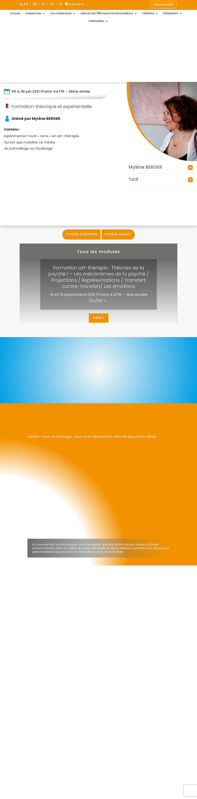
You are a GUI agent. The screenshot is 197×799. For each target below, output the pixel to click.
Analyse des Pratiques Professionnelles (107, 13)
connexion (163, 5)
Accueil (15, 13)
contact (77, 4)
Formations (33, 13)
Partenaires (96, 21)
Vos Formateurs (61, 13)
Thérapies (148, 13)
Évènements (170, 13)
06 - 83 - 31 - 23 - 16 (42, 4)
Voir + (98, 318)
